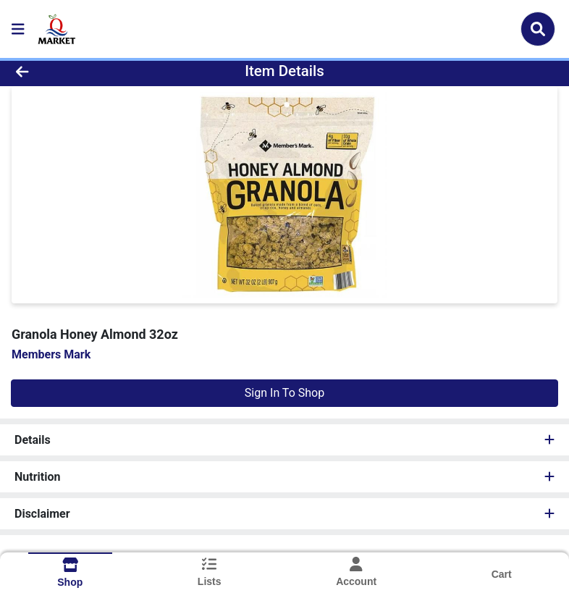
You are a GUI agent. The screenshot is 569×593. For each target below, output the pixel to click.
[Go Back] (80, 71)
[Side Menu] (18, 29)
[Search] (538, 29)
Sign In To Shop (284, 393)
